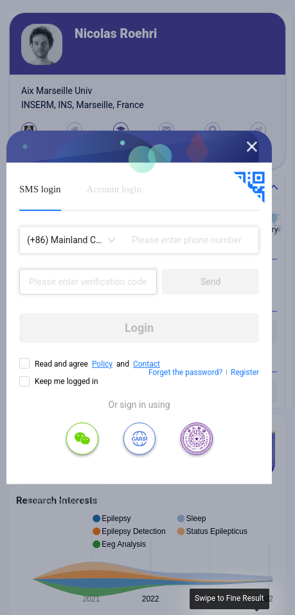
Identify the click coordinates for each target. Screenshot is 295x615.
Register (245, 372)
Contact (146, 364)
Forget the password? (185, 372)
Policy (102, 364)
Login (139, 328)
